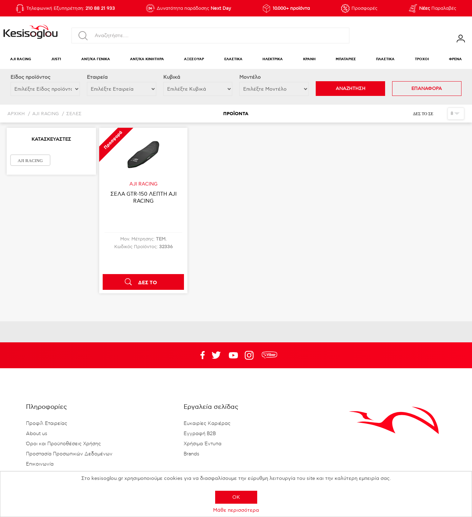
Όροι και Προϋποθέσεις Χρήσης (63, 444)
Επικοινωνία (40, 464)
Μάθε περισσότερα (236, 510)
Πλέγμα (440, 113)
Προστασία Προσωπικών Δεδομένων (69, 454)
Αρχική (16, 114)
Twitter (233, 355)
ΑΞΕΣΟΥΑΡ (194, 59)
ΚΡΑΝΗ (309, 59)
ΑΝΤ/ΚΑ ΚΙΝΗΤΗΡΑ (147, 59)
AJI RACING (20, 59)
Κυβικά (171, 77)
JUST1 (56, 59)
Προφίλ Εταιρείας (46, 423)
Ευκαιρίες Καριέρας (207, 423)
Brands (191, 454)
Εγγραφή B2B (200, 433)
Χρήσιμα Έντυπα (202, 444)
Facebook (199, 355)
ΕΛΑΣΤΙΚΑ (233, 59)
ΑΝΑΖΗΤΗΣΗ (350, 88)
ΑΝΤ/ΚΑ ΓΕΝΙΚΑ (95, 59)
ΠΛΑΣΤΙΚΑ (385, 59)
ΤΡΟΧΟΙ (422, 59)
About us (36, 433)
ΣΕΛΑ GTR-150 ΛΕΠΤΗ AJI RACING (143, 197)
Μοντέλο (250, 77)
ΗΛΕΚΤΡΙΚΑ (272, 59)
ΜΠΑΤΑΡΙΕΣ (346, 59)
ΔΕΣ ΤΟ (147, 283)
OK (236, 497)
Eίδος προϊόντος (30, 77)
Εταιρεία (97, 77)
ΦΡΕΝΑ (455, 59)
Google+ (250, 355)
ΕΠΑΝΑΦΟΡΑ (426, 88)
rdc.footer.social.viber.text (269, 355)
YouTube (216, 355)
